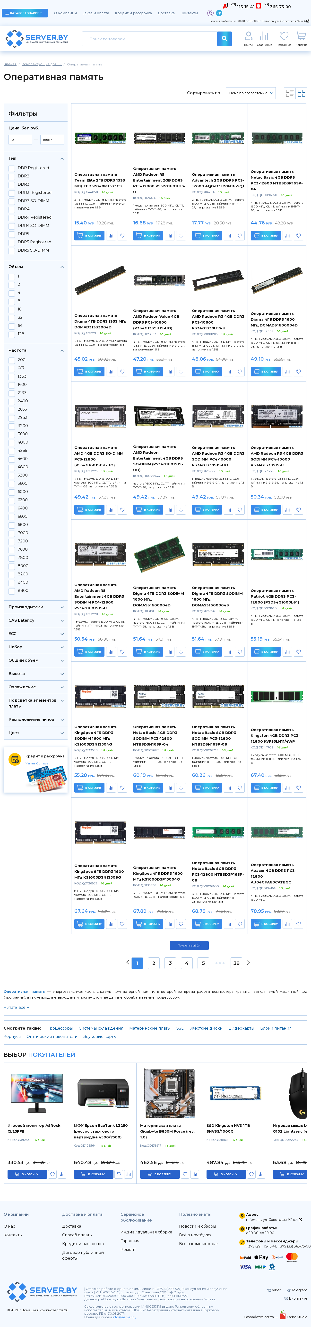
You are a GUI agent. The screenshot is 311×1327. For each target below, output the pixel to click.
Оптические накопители (52, 1036)
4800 (23, 467)
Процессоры (60, 1028)
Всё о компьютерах (198, 1243)
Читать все (16, 1007)
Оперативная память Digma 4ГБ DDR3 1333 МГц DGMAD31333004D (100, 321)
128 (21, 334)
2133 (22, 393)
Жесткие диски (206, 1028)
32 (20, 317)
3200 (23, 426)
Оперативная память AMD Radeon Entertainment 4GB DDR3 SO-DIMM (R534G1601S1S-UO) (158, 458)
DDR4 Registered (35, 217)
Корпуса (12, 1036)
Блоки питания (276, 1028)
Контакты (189, 13)
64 (20, 326)
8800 (23, 590)
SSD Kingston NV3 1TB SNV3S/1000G (228, 1128)
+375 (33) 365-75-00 (294, 1246)
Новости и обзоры (197, 1226)
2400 (23, 401)
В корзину (89, 235)
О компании (65, 13)
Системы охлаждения (101, 1028)
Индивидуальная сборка (146, 1232)
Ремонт (128, 1249)
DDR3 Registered (35, 193)
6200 (23, 500)
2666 (22, 409)
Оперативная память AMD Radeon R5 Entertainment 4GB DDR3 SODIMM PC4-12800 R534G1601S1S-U (99, 596)
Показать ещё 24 (189, 945)
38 (236, 963)
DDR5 (23, 234)
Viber (274, 1290)
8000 (23, 566)
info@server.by (124, 1317)
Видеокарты (241, 1028)
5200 (23, 475)
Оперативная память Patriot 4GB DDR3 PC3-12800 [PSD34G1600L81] (275, 596)
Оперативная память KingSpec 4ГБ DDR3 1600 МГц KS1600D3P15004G (158, 873)
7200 (23, 541)
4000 (23, 442)
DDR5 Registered (35, 242)
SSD (180, 1028)
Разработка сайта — (261, 1317)
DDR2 (23, 176)
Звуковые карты (100, 1036)
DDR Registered (33, 168)
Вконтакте (295, 1298)
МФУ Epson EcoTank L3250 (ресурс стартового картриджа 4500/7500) (101, 1131)
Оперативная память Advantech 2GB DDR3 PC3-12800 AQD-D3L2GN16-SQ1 (218, 180)
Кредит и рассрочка (133, 13)
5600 (22, 483)
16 (19, 309)
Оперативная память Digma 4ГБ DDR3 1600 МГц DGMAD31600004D (274, 319)
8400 (23, 582)
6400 (23, 508)
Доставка (166, 13)
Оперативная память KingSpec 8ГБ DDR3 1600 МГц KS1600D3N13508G (99, 871)
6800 (23, 525)
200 (22, 360)
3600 (23, 434)
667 (21, 368)
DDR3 (23, 184)
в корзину (30, 1174)
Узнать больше (37, 763)
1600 (22, 384)
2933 (22, 417)
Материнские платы (150, 1028)
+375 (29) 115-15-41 (261, 1246)
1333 (22, 376)
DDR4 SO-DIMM (33, 225)
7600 (23, 549)
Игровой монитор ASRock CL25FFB (34, 1128)
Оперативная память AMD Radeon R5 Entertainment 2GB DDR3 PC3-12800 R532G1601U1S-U (159, 180)
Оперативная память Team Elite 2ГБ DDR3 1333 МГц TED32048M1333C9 (99, 180)
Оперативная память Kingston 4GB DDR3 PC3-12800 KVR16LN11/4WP (275, 735)
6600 (22, 516)
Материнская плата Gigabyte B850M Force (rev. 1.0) (167, 1131)
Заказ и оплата (96, 13)
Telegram (297, 1290)
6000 (23, 492)
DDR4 (23, 209)
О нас (9, 1226)
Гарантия (130, 1241)
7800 (23, 558)
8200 (23, 574)
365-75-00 (280, 7)
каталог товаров (23, 13)
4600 (23, 459)
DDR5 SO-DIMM (33, 250)
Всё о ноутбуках (195, 1235)
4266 (22, 450)
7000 (23, 533)
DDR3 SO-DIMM (33, 201)
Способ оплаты (77, 1235)
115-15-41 (246, 7)
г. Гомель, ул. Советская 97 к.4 (284, 21)
